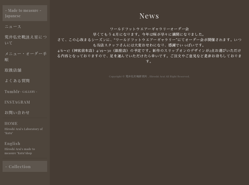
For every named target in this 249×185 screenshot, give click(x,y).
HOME (26, 128)
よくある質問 (17, 80)
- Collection (18, 166)
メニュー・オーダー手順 (26, 56)
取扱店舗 (13, 70)
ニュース (13, 26)
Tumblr (21, 91)
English (26, 148)
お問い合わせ (17, 112)
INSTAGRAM (17, 102)
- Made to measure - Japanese (23, 13)
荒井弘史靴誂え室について (26, 39)
